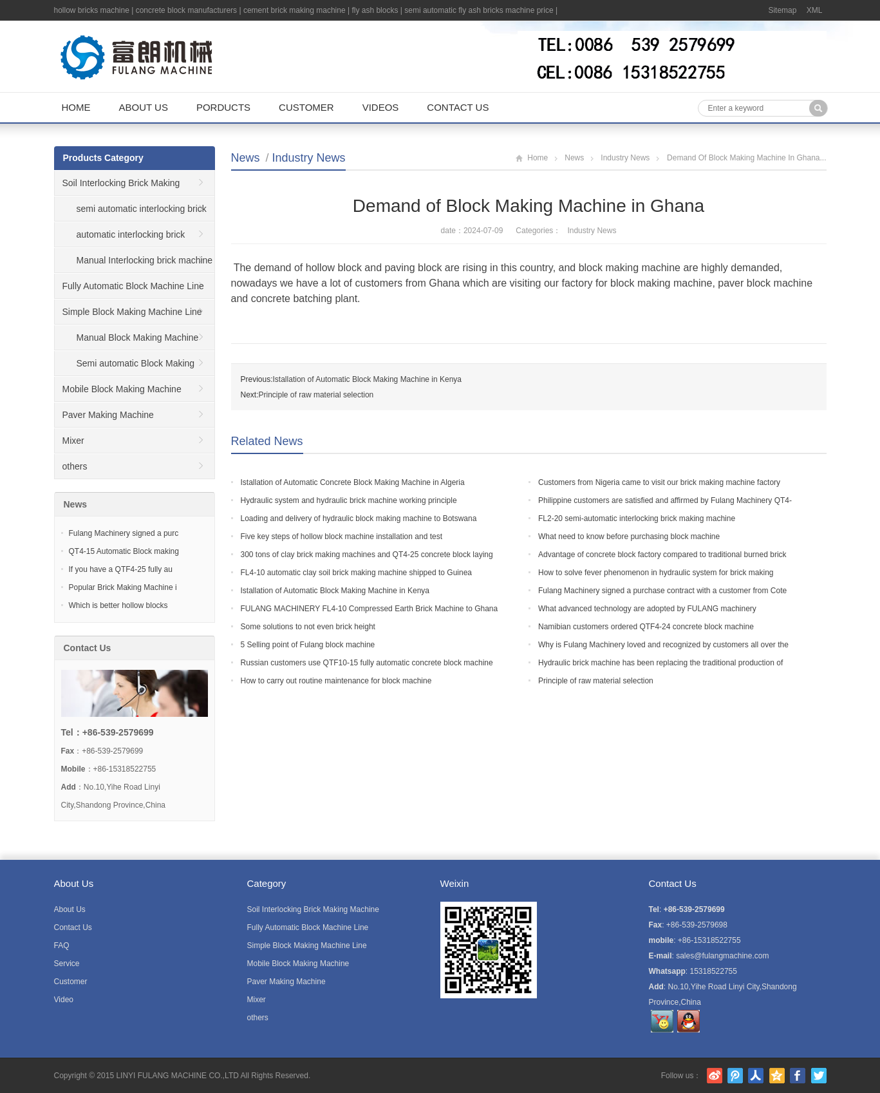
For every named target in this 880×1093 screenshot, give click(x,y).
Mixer (73, 440)
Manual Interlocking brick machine (145, 260)
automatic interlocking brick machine (120, 238)
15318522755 (713, 971)
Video (63, 999)
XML (815, 10)
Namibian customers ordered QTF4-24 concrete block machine (646, 626)
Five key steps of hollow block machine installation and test (342, 536)
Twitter (819, 1075)
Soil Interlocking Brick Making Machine (117, 187)
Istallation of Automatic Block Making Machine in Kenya (367, 379)
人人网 (755, 1075)
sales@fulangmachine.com (722, 955)
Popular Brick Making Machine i (123, 587)
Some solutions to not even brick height (308, 626)
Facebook (797, 1075)
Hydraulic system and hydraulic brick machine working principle (349, 500)
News (245, 157)
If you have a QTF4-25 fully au (121, 569)
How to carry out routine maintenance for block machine (336, 680)
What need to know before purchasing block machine (629, 536)
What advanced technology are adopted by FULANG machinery (647, 608)
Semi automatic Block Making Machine (125, 367)
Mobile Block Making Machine (122, 389)
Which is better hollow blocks (118, 605)
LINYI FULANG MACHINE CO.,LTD (177, 1075)
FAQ (62, 945)
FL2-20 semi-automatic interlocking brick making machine (636, 518)
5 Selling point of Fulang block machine (308, 644)
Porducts (223, 107)
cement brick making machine (294, 10)
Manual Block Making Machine (138, 337)
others (75, 466)
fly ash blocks (374, 10)
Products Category (103, 158)
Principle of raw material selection (316, 394)
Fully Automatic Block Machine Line (133, 286)
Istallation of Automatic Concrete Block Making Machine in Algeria (353, 482)
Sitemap (782, 10)
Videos (380, 107)
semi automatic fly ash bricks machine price (478, 10)
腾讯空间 (777, 1075)
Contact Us (458, 107)
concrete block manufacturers (186, 10)
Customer (306, 107)
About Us (143, 107)
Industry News (309, 157)
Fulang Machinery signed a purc (124, 533)
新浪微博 (714, 1075)
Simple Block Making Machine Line (132, 312)
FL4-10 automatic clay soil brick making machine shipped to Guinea (357, 572)
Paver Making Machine (108, 415)
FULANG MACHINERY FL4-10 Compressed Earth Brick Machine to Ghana (369, 608)
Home (76, 107)
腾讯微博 (735, 1075)
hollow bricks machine (91, 10)
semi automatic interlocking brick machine (131, 213)
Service (67, 963)
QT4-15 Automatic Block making (124, 551)
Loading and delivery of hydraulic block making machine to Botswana (359, 518)
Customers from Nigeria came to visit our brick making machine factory (659, 482)
